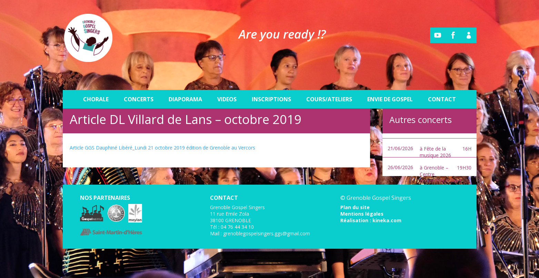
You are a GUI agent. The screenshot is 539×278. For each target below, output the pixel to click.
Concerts (138, 83)
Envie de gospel (390, 83)
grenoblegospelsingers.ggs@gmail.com (266, 233)
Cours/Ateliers (329, 83)
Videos (227, 83)
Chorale (96, 83)
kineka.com (386, 220)
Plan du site (355, 207)
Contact (442, 83)
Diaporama (185, 83)
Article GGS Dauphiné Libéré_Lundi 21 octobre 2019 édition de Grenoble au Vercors (162, 147)
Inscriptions (271, 83)
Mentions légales (361, 213)
